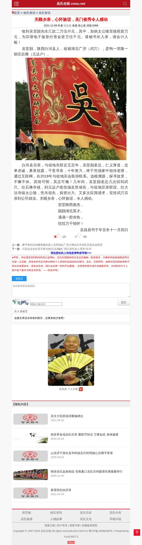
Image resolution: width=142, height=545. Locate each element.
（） (60, 235)
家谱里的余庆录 (61, 490)
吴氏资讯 (44, 12)
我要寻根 (75, 525)
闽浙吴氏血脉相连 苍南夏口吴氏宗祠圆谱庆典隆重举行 (86, 471)
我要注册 (50, 525)
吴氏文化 (86, 519)
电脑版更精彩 (89, 525)
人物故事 (56, 519)
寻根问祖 (115, 519)
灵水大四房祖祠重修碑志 (67, 416)
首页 (17, 12)
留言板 (26, 512)
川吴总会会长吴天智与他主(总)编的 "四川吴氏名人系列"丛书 (56, 248)
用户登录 (62, 525)
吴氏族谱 (27, 519)
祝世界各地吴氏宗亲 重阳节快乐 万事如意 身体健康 (84, 434)
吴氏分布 (115, 512)
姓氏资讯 (29, 12)
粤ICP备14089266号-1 (101, 530)
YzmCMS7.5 (71, 536)
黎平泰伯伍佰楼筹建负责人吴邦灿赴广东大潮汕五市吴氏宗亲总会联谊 (62, 244)
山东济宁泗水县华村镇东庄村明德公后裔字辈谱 (82, 453)
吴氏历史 (86, 512)
